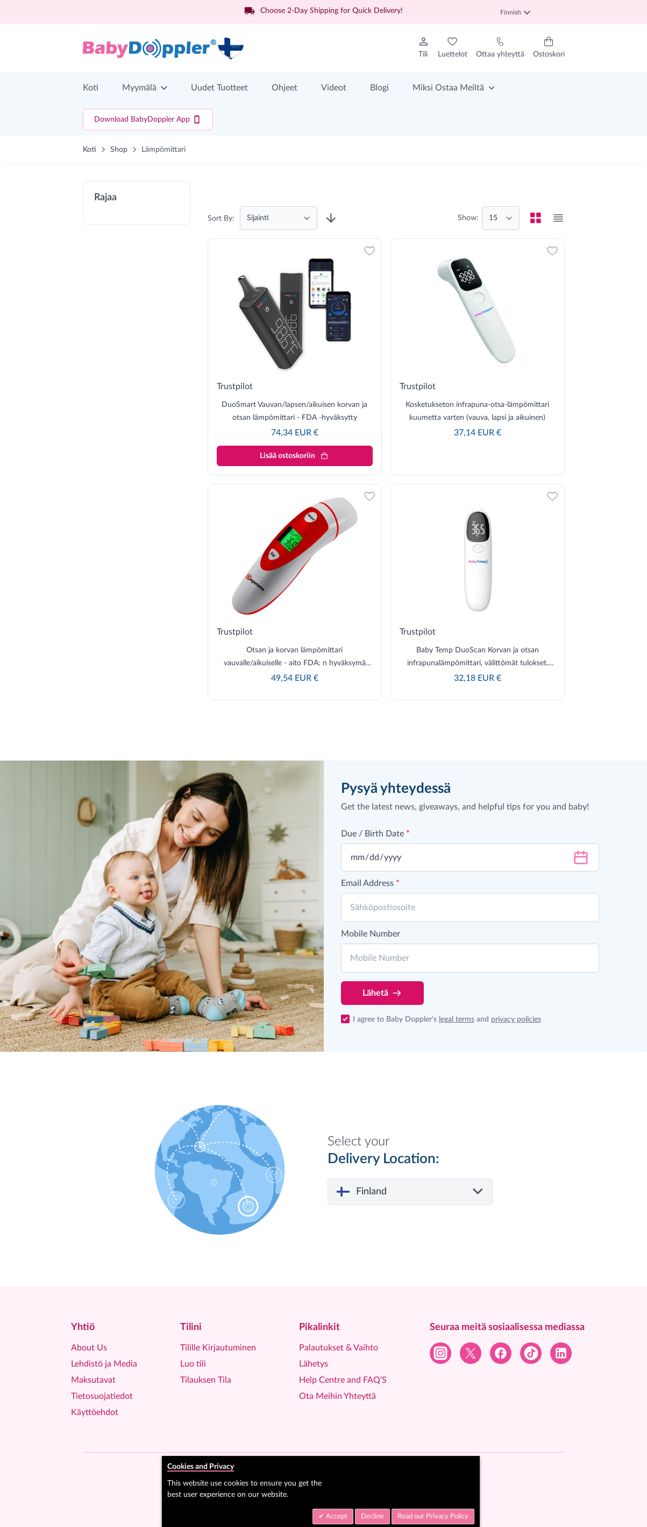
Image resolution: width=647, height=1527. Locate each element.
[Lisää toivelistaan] (369, 250)
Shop (118, 149)
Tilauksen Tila (205, 1380)
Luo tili (193, 1364)
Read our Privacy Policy (432, 1516)
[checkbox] (535, 218)
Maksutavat (93, 1380)
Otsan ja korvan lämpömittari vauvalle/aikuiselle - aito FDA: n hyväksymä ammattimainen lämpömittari (295, 658)
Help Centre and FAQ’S (343, 1380)
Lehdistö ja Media (104, 1364)
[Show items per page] (501, 218)
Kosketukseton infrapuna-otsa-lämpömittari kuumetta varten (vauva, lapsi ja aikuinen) (477, 411)
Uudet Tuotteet (219, 87)
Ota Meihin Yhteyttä (337, 1396)
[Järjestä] (278, 218)
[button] (136, 203)
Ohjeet (284, 87)
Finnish (515, 12)
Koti (90, 87)
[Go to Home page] (163, 47)
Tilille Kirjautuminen (218, 1347)
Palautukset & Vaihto (338, 1347)
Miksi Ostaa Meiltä (448, 87)
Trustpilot (235, 386)
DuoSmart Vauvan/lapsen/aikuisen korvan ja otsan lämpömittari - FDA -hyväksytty (294, 411)
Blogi (379, 87)
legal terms (456, 1019)
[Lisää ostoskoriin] (295, 456)
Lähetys (313, 1364)
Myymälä (139, 87)
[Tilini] (423, 48)
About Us (89, 1347)
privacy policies (516, 1019)
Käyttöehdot (94, 1412)
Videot (333, 87)
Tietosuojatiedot (102, 1396)
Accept (335, 1516)
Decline (372, 1516)
